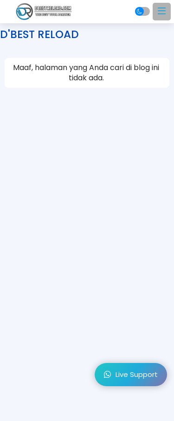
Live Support (131, 374)
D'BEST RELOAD (39, 34)
